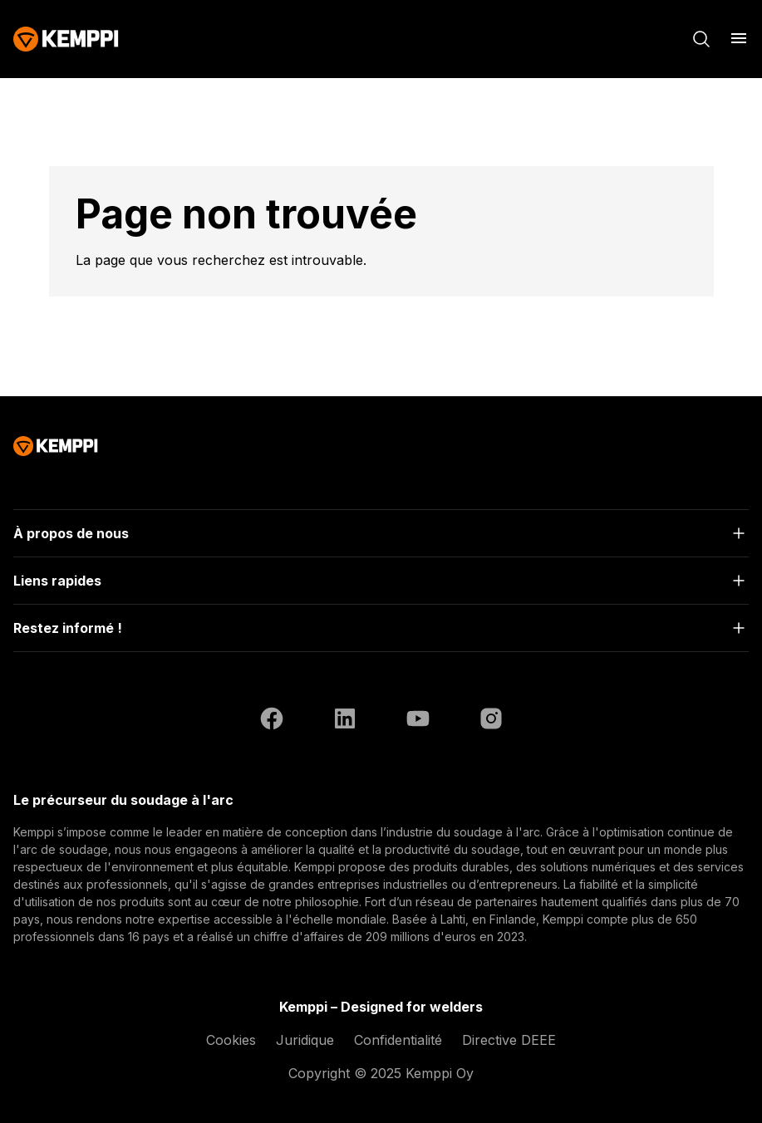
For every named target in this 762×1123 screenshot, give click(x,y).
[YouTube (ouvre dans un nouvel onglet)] (418, 721)
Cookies (231, 1040)
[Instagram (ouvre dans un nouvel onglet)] (491, 721)
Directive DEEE (509, 1040)
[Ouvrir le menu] (739, 38)
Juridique (305, 1040)
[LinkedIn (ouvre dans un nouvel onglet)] (345, 721)
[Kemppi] (66, 39)
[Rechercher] (701, 39)
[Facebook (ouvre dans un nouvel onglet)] (271, 721)
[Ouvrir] (381, 533)
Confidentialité (398, 1040)
